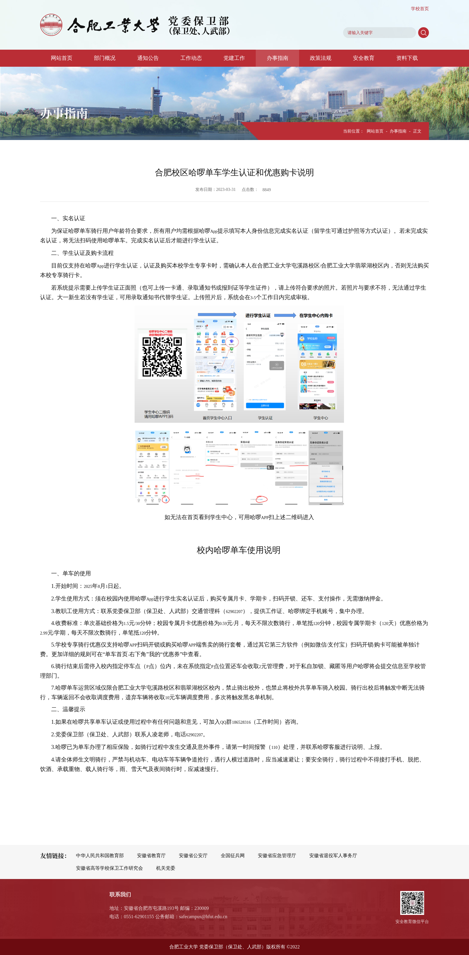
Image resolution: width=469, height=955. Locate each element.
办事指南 (277, 58)
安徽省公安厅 (193, 855)
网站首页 (61, 58)
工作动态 (191, 58)
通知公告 (148, 58)
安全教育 (363, 58)
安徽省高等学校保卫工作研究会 (109, 868)
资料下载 (407, 58)
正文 (417, 131)
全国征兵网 (233, 855)
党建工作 (234, 58)
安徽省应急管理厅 (277, 855)
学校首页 (420, 8)
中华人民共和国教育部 (100, 855)
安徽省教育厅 (151, 855)
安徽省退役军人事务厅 (333, 855)
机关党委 (165, 868)
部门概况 (104, 58)
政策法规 (320, 58)
